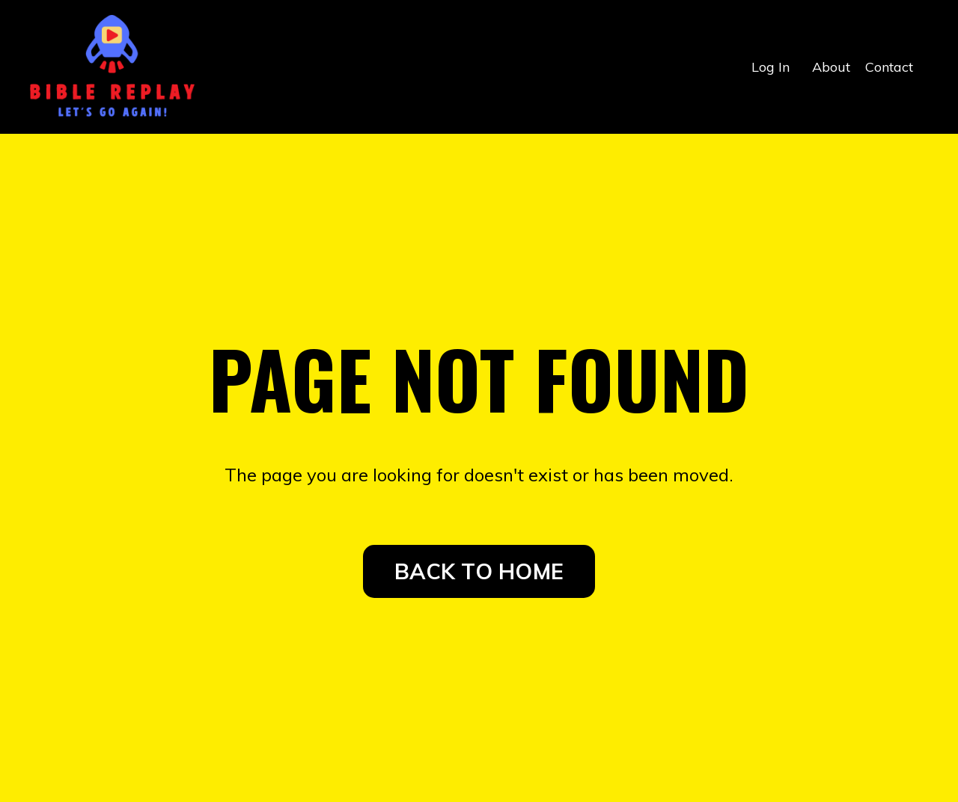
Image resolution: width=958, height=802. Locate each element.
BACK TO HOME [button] (479, 571)
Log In (770, 66)
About (831, 66)
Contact (889, 66)
